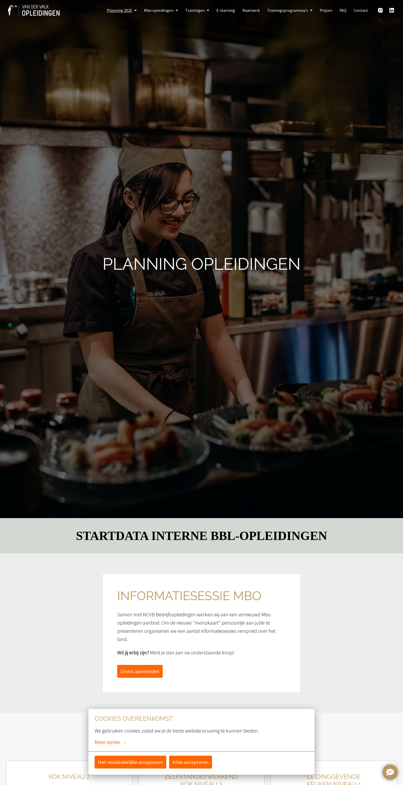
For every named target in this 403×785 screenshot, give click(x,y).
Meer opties (110, 742)
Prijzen (326, 10)
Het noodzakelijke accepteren (130, 762)
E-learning (225, 10)
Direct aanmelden (140, 671)
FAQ (343, 10)
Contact (361, 10)
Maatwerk (251, 10)
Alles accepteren (190, 762)
